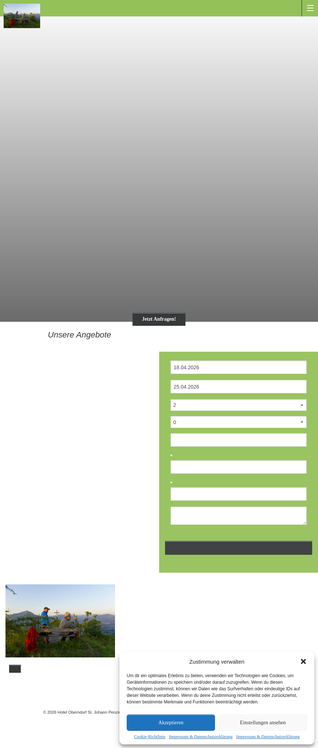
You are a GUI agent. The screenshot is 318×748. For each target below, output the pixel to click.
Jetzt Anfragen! (159, 319)
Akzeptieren (170, 722)
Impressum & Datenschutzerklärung (201, 736)
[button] (303, 661)
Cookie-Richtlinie (149, 736)
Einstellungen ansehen (263, 722)
